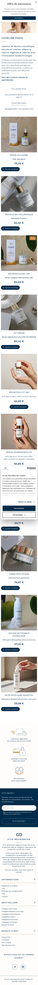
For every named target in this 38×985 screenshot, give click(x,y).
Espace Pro (6, 937)
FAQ (3, 894)
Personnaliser (19, 515)
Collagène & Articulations (11, 914)
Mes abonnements (8, 945)
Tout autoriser (19, 508)
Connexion (5, 940)
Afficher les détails (25, 502)
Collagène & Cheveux (9, 922)
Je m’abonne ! (19, 821)
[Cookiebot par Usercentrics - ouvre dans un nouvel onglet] (27, 468)
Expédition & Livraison (10, 886)
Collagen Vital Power (9, 909)
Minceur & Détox (8, 925)
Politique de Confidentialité (12, 891)
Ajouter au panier (10, 169)
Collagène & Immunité (10, 919)
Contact (5, 896)
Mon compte (6, 942)
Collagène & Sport (8, 917)
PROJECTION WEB (19, 981)
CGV (3, 888)
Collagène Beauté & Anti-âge (13, 911)
